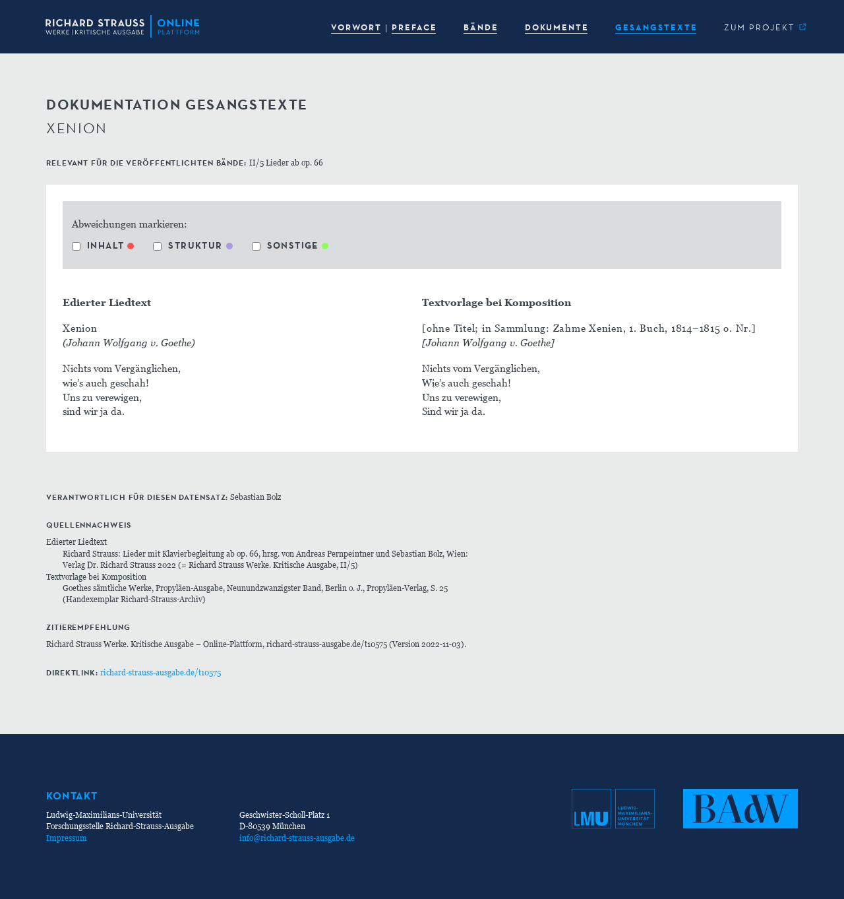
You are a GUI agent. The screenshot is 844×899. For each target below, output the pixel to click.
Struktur (187, 245)
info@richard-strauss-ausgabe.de (297, 838)
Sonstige (285, 245)
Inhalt (98, 245)
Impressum (66, 838)
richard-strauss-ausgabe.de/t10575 (160, 672)
